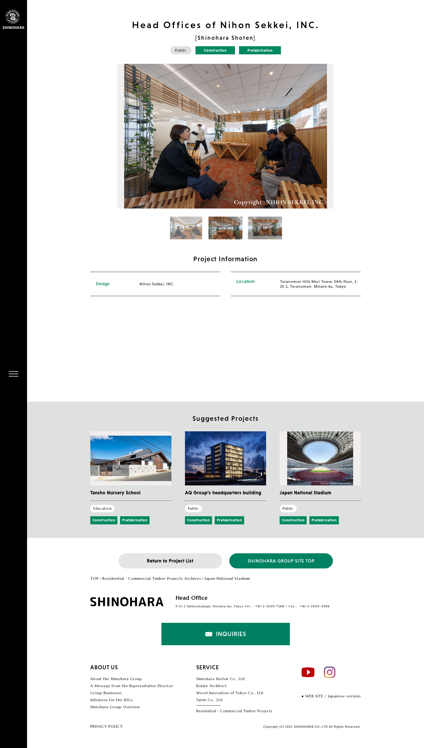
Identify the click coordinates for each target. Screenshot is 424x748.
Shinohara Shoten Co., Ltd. (221, 679)
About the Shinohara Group (116, 679)
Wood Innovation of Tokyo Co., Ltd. (230, 693)
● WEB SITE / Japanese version (331, 696)
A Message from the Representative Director (131, 686)
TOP (94, 579)
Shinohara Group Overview (115, 707)
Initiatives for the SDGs (111, 700)
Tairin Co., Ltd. (210, 700)
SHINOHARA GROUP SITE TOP (281, 561)
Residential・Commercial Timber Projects (234, 711)
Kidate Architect (211, 686)
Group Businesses (106, 693)
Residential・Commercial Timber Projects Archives (151, 579)
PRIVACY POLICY (106, 726)
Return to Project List (170, 561)
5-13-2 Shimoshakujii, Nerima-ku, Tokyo (209, 606)
